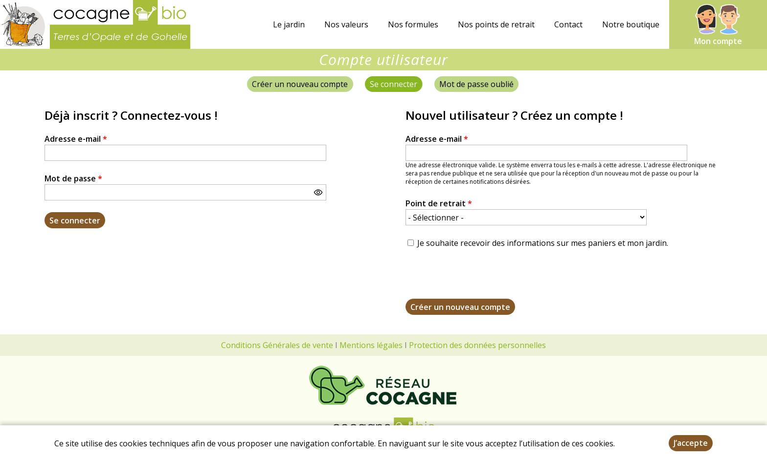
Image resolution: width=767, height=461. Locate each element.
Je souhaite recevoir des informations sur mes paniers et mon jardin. (542, 243)
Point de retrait (439, 203)
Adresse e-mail (76, 138)
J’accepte (691, 443)
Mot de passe (73, 178)
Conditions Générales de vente (277, 345)
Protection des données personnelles (477, 345)
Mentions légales (371, 345)
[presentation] (480, 280)
